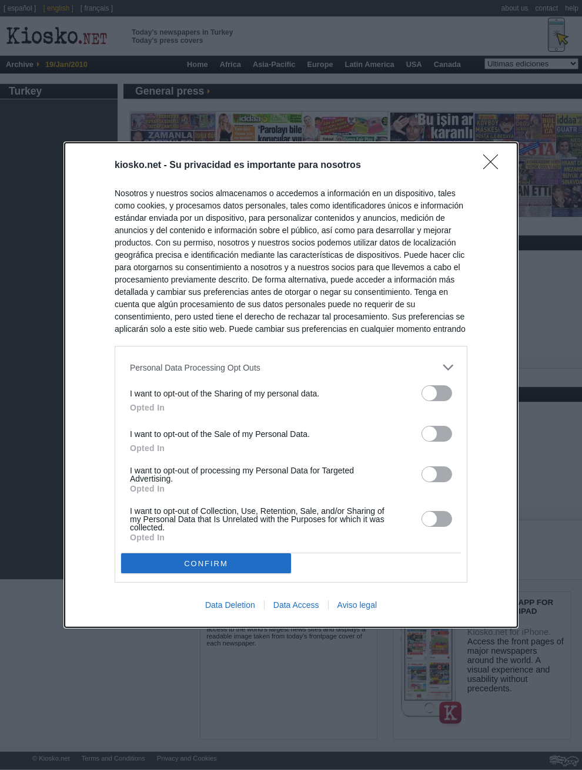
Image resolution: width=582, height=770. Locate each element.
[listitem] (291, 367)
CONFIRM (206, 563)
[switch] (437, 393)
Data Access (296, 605)
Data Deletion (230, 605)
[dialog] (291, 385)
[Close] (494, 165)
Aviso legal (357, 605)
